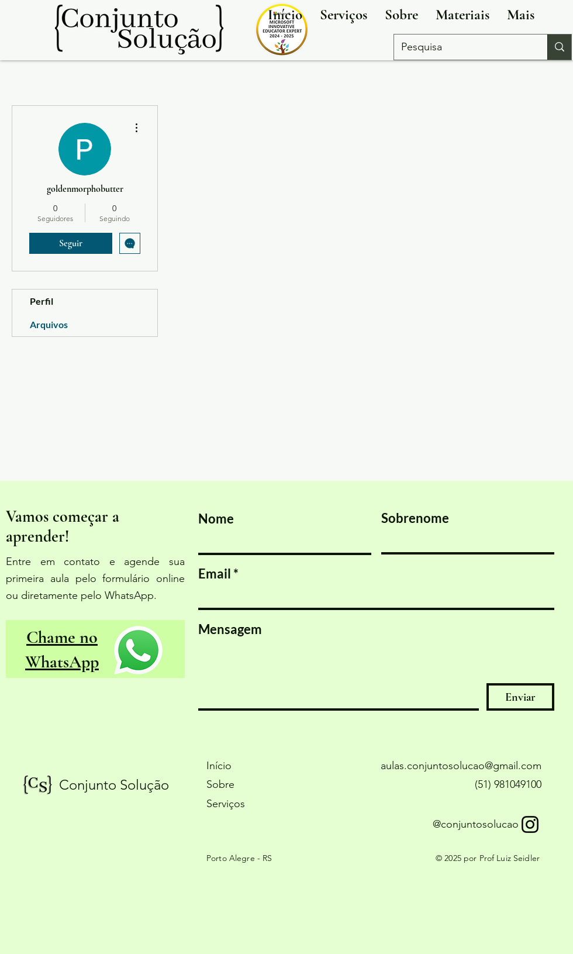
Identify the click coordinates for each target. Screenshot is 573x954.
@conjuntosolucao (476, 824)
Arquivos (49, 324)
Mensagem (230, 629)
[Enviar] (520, 697)
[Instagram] (530, 824)
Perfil (41, 300)
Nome (216, 518)
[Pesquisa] (462, 47)
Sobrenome (415, 518)
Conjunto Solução (114, 784)
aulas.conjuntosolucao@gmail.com (461, 765)
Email (214, 573)
